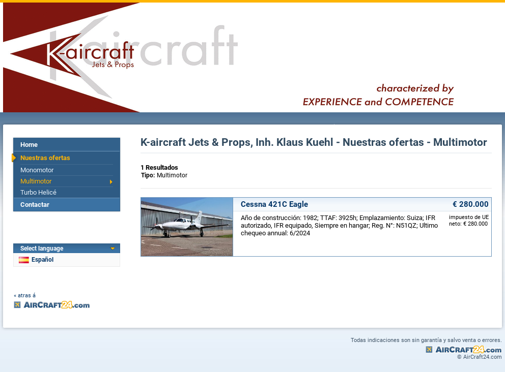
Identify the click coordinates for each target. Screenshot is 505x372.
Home (29, 144)
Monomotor (36, 170)
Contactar (34, 204)
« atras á (25, 295)
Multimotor (35, 181)
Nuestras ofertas (45, 158)
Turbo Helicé (38, 192)
